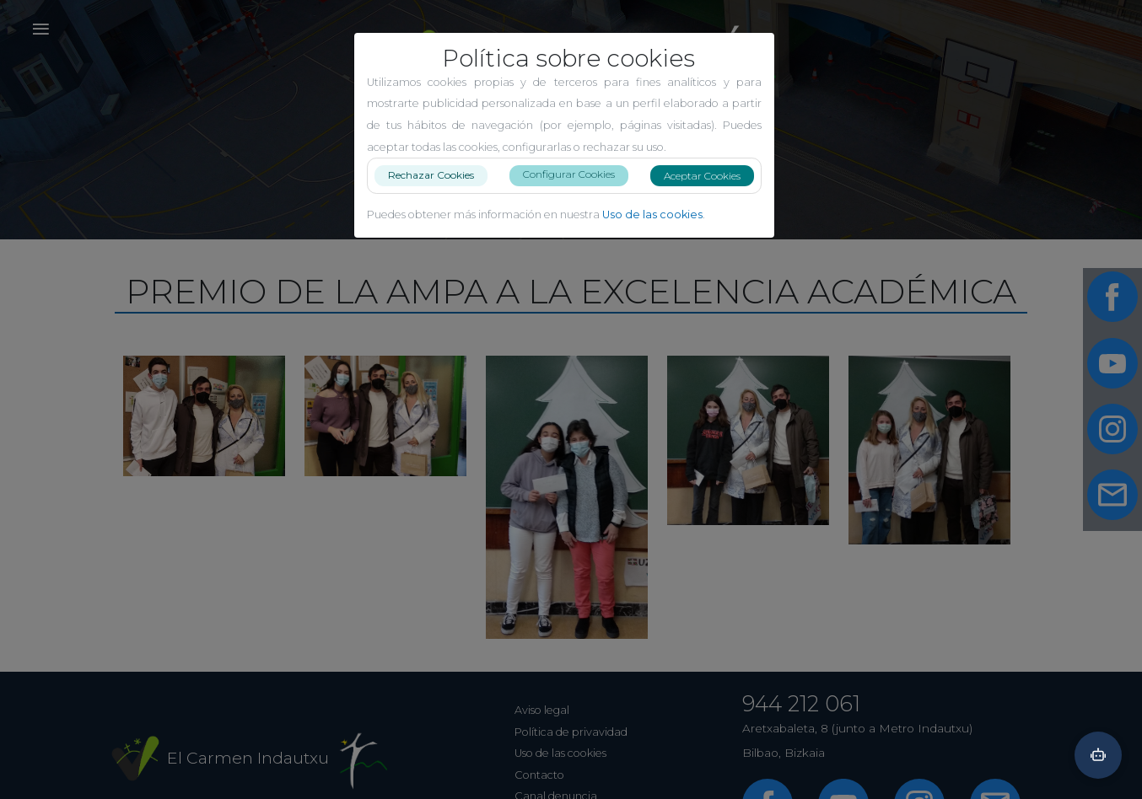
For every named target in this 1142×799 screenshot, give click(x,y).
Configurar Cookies (576, 174)
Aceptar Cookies (709, 175)
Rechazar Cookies (438, 175)
